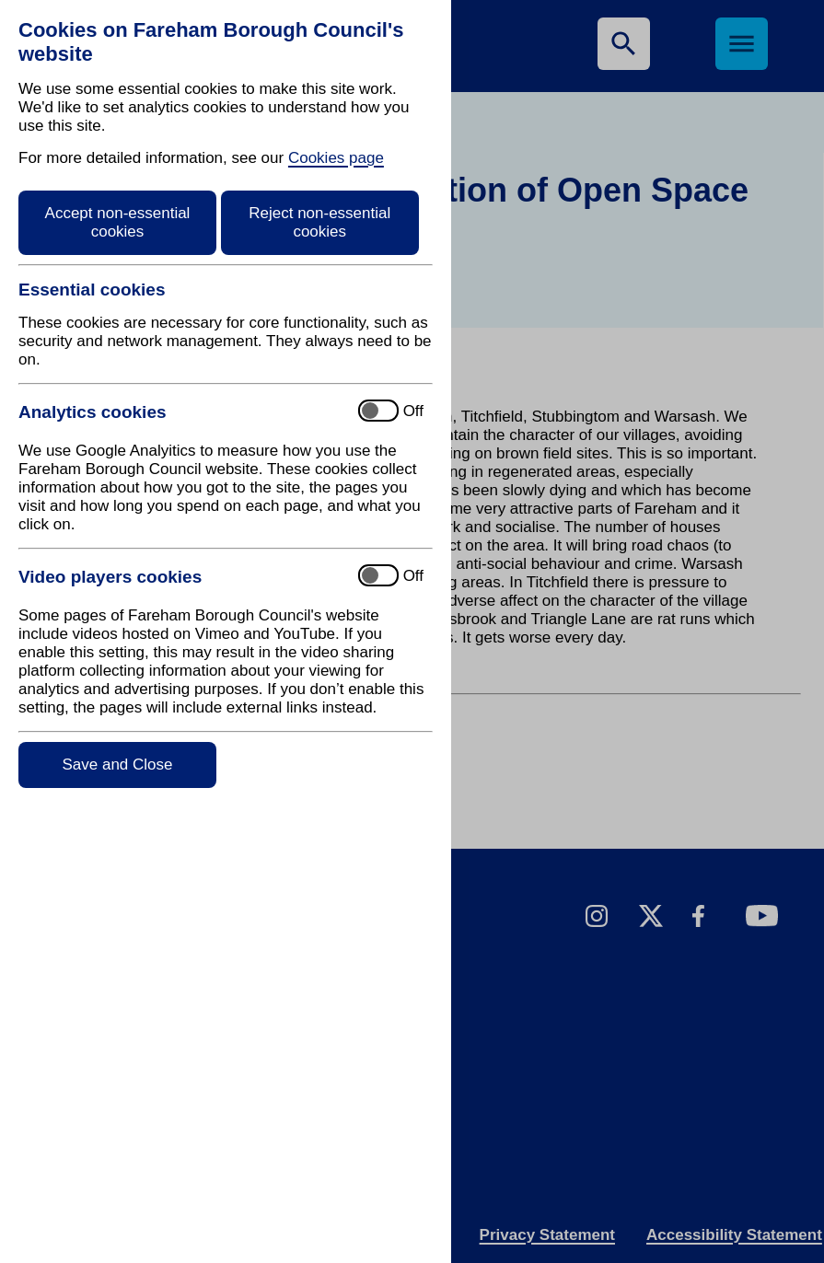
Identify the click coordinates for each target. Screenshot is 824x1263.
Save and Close (117, 764)
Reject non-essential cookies (319, 222)
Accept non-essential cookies (118, 222)
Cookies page (336, 158)
